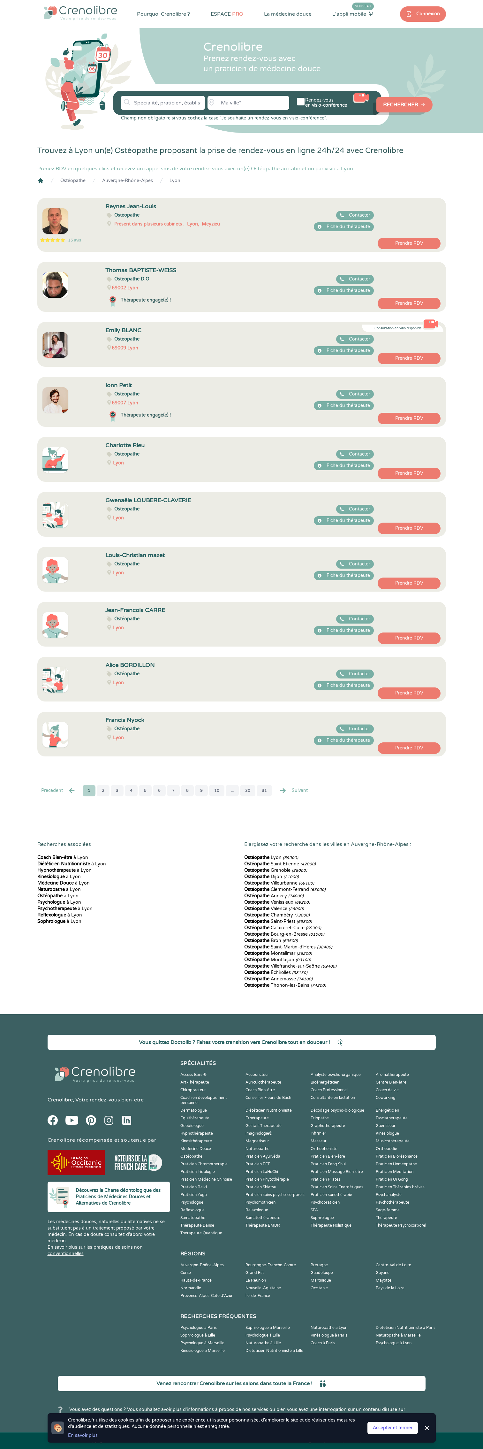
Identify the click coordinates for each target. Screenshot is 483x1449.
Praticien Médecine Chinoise (206, 1179)
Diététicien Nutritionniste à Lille (274, 1350)
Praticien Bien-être (328, 1156)
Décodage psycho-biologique (337, 1110)
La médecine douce (288, 14)
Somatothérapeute (262, 1217)
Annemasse (278, 979)
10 (216, 790)
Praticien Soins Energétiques (337, 1187)
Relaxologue (256, 1210)
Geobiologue (192, 1125)
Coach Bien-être (260, 1090)
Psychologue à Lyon (393, 1343)
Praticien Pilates (325, 1179)
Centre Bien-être (391, 1082)
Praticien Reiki (193, 1187)
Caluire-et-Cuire (282, 928)
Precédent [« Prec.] (58, 790)
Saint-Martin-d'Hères (288, 947)
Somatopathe (192, 1217)
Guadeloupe (322, 1272)
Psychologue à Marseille (202, 1343)
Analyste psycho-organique (336, 1074)
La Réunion (255, 1280)
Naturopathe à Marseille (398, 1335)
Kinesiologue (387, 1133)
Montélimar (278, 953)
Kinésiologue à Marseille (202, 1350)
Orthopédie (386, 1148)
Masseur (319, 1141)
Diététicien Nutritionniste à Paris (405, 1327)
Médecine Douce (195, 1148)
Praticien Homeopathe (396, 1164)
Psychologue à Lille (262, 1335)
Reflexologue (192, 1210)
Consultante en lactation (333, 1097)
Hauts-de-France (196, 1280)
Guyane (382, 1272)
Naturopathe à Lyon (329, 1327)
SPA (314, 1210)
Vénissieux (277, 902)
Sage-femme (388, 1210)
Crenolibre (60, 1100)
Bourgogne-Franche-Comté (270, 1265)
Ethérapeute (257, 1118)
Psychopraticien (325, 1202)
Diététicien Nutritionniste (268, 1110)
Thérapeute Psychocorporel (401, 1225)
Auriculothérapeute (263, 1082)
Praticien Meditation (394, 1171)
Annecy (274, 896)
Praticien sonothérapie (331, 1194)
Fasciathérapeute (392, 1118)
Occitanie (319, 1288)
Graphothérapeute (328, 1125)
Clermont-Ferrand (285, 889)
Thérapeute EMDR (262, 1225)
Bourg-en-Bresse (284, 934)
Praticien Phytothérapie (267, 1179)
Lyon (175, 180)
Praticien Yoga (193, 1194)
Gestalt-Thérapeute (263, 1125)
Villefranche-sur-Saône (290, 966)
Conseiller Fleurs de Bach (268, 1097)
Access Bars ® (193, 1074)
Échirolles (275, 972)
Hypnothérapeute (196, 1133)
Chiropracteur (193, 1090)
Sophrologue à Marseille (267, 1327)
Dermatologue (193, 1110)
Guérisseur (386, 1125)
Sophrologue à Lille (197, 1335)
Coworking (386, 1097)
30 (247, 790)
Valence (274, 908)
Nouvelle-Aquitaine (263, 1288)
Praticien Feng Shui (328, 1164)
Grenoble (275, 870)
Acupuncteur (257, 1074)
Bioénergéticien (325, 1082)
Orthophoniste (324, 1148)
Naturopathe (257, 1148)
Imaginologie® (258, 1133)
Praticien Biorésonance (397, 1156)
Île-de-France (257, 1295)
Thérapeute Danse (197, 1225)
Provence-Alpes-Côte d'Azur (206, 1295)
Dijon (271, 876)
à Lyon (62, 857)
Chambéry (277, 915)
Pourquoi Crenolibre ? (163, 14)
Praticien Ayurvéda (262, 1156)
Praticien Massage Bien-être (337, 1171)
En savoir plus (83, 1435)
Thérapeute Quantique (201, 1233)
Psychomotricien (260, 1202)
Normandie (190, 1288)
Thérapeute (386, 1217)
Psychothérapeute (392, 1202)
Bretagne (319, 1265)
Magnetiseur (257, 1141)
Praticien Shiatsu (260, 1187)
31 (264, 790)
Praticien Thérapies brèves (400, 1187)
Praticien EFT (257, 1164)
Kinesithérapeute (196, 1141)
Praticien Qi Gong (392, 1179)
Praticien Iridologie (197, 1171)
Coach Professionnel (329, 1090)
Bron (271, 940)
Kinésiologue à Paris (329, 1335)
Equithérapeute (194, 1118)
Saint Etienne (280, 864)
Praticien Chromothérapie (204, 1164)
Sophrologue (322, 1217)
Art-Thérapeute (194, 1082)
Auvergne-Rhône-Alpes (127, 180)
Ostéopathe (73, 180)
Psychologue (191, 1202)
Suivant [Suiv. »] (293, 790)
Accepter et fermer (392, 1427)
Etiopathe (320, 1118)
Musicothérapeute (393, 1141)
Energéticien (387, 1110)
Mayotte (383, 1280)
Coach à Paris (323, 1343)
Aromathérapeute (392, 1074)
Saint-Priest (278, 921)
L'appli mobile (353, 13)
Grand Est (254, 1272)
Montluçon (277, 959)
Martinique (321, 1280)
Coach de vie (387, 1090)
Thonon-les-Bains (285, 985)
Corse (185, 1272)
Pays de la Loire (390, 1288)
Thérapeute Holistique (331, 1225)
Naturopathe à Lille (263, 1343)
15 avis (74, 240)
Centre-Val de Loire (393, 1265)
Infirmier (318, 1133)
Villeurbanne (279, 883)
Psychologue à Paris (198, 1327)
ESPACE (227, 14)
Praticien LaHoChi (261, 1171)
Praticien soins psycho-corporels (275, 1194)
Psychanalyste (389, 1194)
